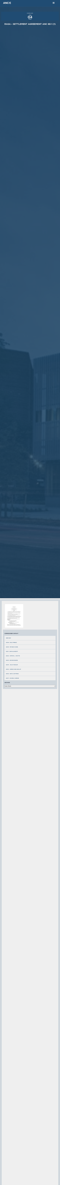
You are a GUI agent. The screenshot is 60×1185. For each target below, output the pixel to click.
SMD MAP (8, 638)
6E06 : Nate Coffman (12, 673)
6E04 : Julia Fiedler (12, 664)
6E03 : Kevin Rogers (12, 660)
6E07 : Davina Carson (12, 678)
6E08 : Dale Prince (11, 642)
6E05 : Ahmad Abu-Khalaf (13, 669)
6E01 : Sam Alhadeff (12, 651)
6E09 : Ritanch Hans (12, 646)
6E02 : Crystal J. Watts (13, 655)
